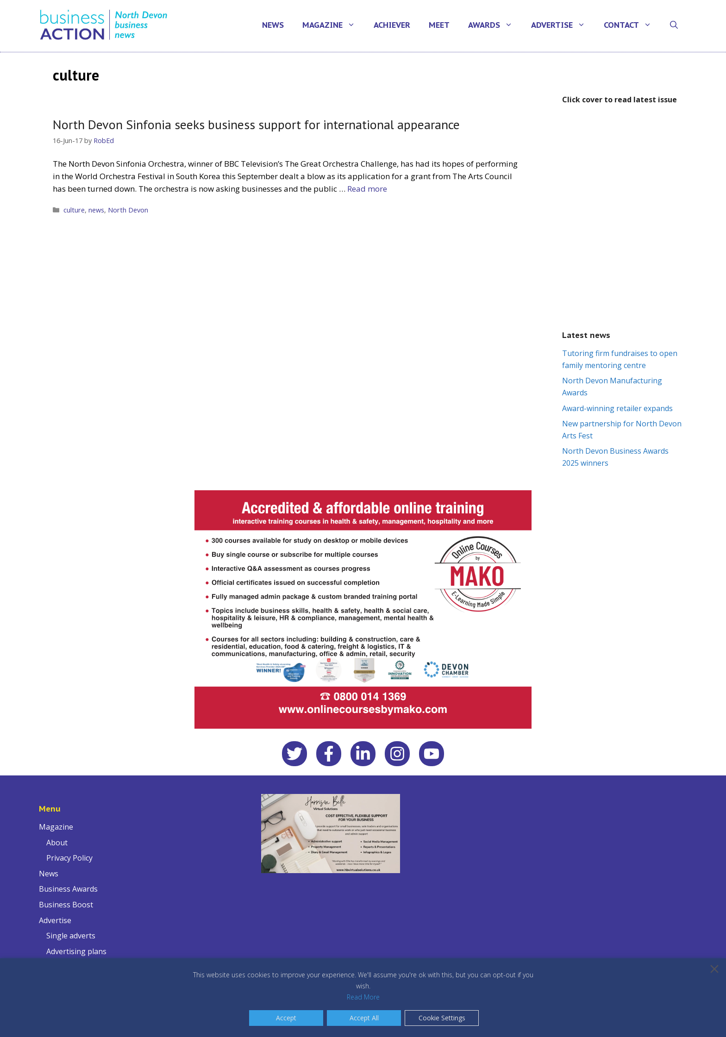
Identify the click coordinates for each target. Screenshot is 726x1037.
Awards (495, 25)
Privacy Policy (69, 858)
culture (74, 210)
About (57, 842)
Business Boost (66, 905)
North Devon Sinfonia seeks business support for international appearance (256, 124)
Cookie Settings (442, 1017)
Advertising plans (76, 951)
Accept (286, 1017)
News (273, 25)
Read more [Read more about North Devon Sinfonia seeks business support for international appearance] (367, 188)
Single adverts (70, 936)
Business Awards (68, 889)
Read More (363, 997)
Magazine (333, 25)
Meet (439, 25)
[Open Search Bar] (674, 25)
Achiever (392, 25)
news (96, 210)
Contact (632, 25)
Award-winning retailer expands (617, 408)
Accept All (364, 1017)
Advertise (563, 25)
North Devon (128, 210)
